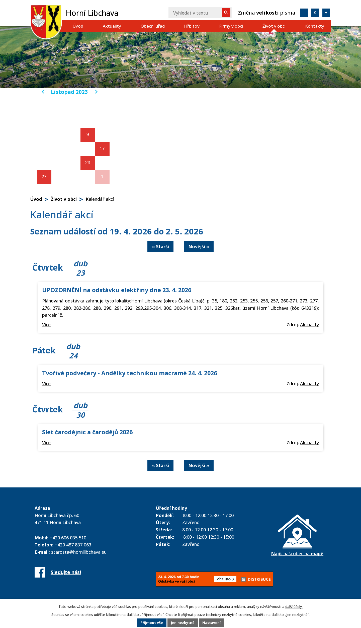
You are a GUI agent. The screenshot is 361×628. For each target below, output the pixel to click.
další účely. (294, 606)
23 (87, 162)
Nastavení (212, 622)
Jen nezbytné (183, 622)
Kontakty (314, 26)
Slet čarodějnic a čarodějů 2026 (87, 432)
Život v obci (274, 26)
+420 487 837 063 (73, 545)
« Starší (160, 246)
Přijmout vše (151, 622)
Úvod (77, 26)
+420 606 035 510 (68, 538)
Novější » (198, 246)
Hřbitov (192, 26)
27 (44, 176)
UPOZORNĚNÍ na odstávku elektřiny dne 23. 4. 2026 (116, 290)
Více (46, 325)
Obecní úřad (153, 26)
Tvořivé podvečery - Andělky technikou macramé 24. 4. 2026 (129, 373)
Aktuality (112, 26)
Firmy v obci (231, 26)
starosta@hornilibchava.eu (79, 552)
